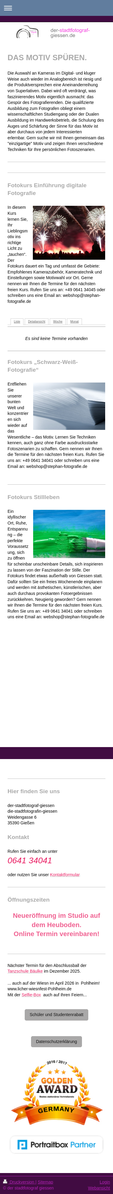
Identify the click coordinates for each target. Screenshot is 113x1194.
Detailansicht (36, 321)
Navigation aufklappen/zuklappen (56, 7)
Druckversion (19, 1182)
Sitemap (45, 1182)
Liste (17, 321)
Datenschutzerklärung (56, 1041)
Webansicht (99, 1188)
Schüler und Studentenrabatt (56, 1014)
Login (105, 1182)
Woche (57, 321)
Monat (74, 321)
